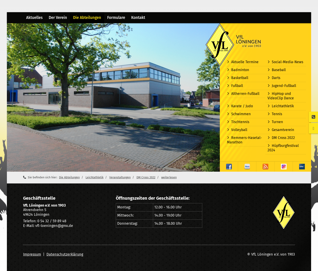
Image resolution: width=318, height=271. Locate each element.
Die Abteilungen (87, 17)
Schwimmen (241, 114)
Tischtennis (240, 122)
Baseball (279, 70)
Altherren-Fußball (245, 94)
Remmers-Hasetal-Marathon (244, 140)
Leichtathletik (283, 106)
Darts (276, 78)
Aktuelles (34, 17)
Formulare (116, 17)
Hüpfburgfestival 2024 (283, 148)
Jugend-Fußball (284, 86)
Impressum (32, 254)
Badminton (240, 70)
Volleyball (239, 130)
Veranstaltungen (120, 177)
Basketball (239, 78)
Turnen (277, 122)
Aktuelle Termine (245, 62)
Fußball (237, 86)
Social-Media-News (287, 62)
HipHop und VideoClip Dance (281, 96)
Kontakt (138, 17)
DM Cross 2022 (283, 138)
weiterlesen (169, 177)
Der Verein (58, 17)
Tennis (277, 114)
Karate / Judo (242, 106)
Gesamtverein (283, 130)
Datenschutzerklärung (64, 254)
